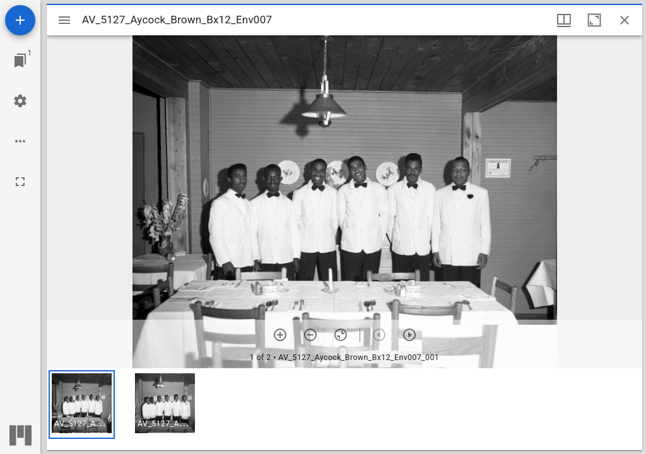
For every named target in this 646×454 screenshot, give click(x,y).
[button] (82, 404)
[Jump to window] (20, 60)
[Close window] (624, 20)
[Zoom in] (280, 335)
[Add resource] (20, 20)
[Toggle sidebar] (64, 20)
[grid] (344, 409)
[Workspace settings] (20, 101)
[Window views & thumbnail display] (564, 20)
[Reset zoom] (341, 335)
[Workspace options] (20, 141)
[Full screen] (20, 181)
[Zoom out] (310, 335)
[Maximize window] (594, 20)
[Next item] (409, 335)
